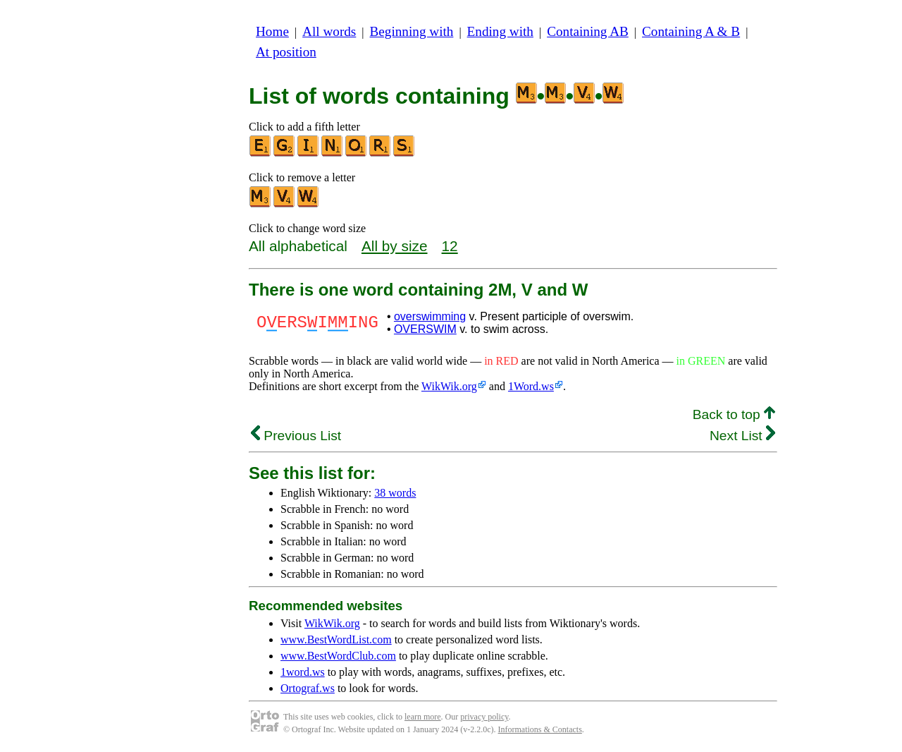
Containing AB (588, 31)
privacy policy (484, 717)
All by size (395, 246)
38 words (395, 493)
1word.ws (302, 672)
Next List (742, 435)
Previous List (296, 435)
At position (286, 51)
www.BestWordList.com (336, 639)
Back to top (734, 414)
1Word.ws (531, 386)
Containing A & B (691, 31)
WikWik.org (449, 386)
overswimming (430, 316)
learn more (422, 717)
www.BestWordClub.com (338, 656)
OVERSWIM (425, 329)
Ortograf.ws (307, 688)
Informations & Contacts (540, 729)
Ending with (500, 31)
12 (450, 246)
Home (272, 31)
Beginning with (412, 31)
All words (329, 31)
